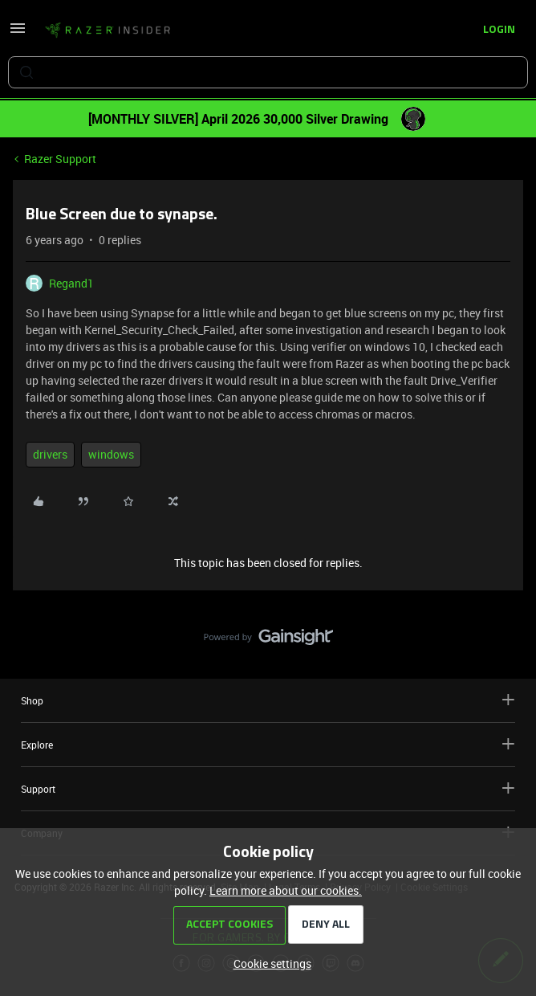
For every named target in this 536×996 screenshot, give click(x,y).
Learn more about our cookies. (285, 890)
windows (111, 454)
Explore (268, 744)
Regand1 (71, 283)
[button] (17, 33)
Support (268, 788)
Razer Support (60, 158)
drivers (50, 454)
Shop (268, 700)
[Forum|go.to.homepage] (107, 30)
